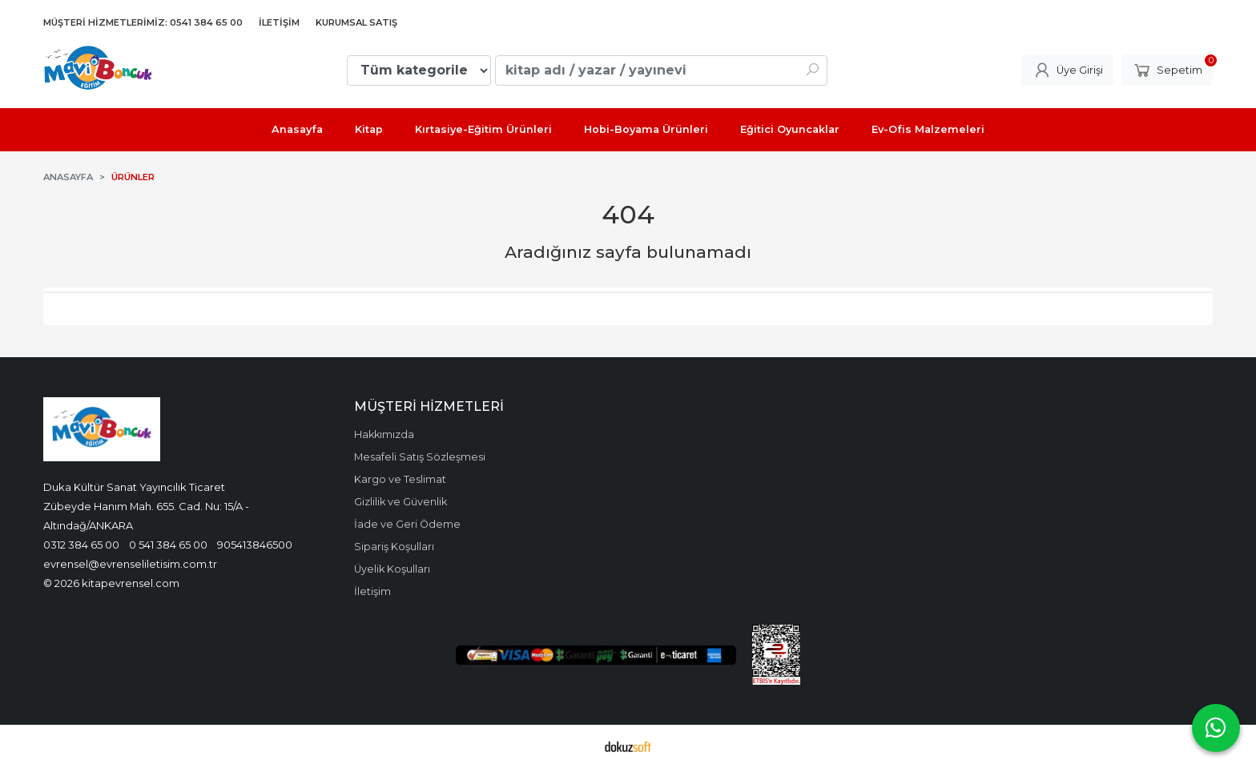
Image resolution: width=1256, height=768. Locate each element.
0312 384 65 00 (81, 544)
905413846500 (254, 544)
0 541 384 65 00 (168, 544)
